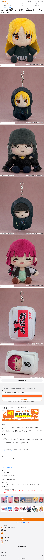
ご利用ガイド (3, 552)
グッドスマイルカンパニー (7, 467)
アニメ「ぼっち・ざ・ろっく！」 (6, 7)
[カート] (34, 1)
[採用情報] (29, 1)
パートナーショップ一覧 (8, 450)
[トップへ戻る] (22, 518)
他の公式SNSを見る (22, 546)
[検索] (32, 1)
